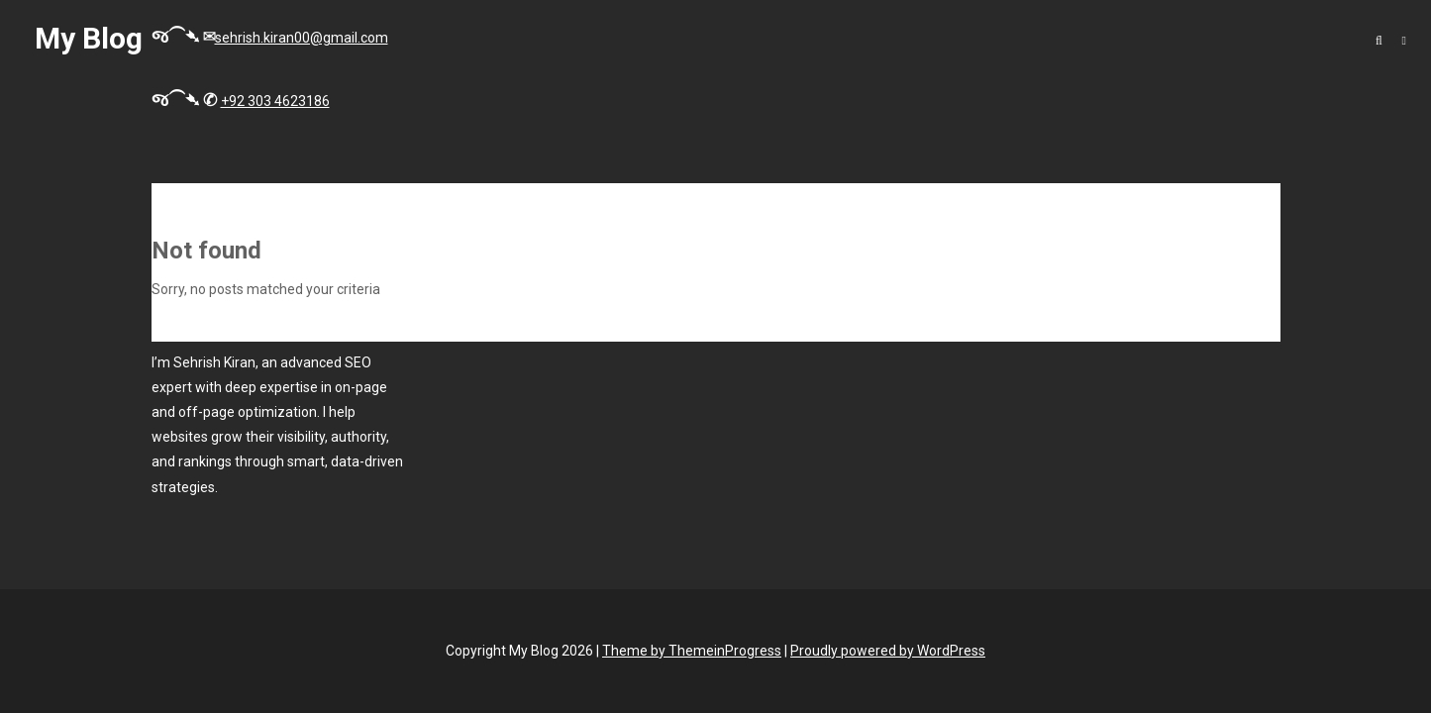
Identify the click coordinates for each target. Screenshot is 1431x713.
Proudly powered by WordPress (887, 651)
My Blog (89, 38)
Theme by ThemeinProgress (691, 651)
